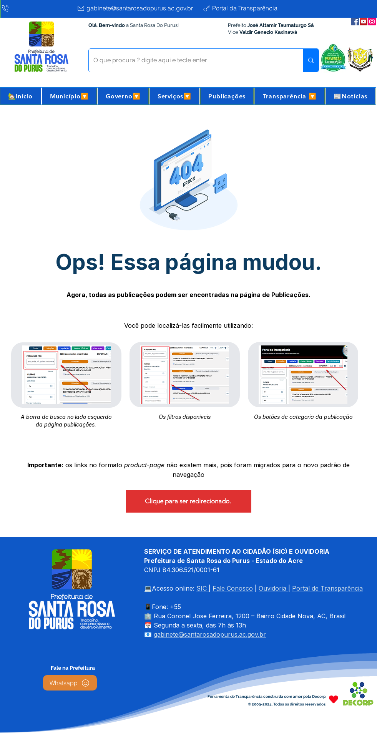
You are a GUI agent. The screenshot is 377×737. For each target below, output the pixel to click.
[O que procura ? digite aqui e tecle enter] (190, 60)
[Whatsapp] (70, 683)
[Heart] (334, 699)
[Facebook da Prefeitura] (355, 21)
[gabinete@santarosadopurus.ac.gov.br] (137, 8)
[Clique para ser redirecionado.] (188, 501)
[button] (69, 96)
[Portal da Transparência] (246, 8)
